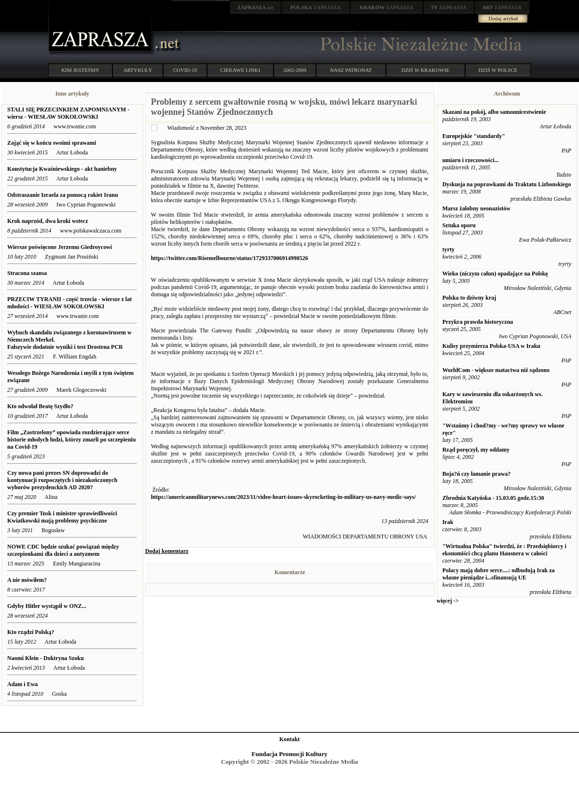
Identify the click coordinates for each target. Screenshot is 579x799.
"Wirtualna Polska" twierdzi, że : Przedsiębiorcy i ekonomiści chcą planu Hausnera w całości (504, 550)
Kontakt (289, 739)
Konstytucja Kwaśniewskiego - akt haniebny (62, 168)
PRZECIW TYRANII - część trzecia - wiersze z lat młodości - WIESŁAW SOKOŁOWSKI (69, 303)
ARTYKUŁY (138, 70)
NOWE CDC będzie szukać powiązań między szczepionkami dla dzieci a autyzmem (63, 550)
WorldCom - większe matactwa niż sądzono (496, 370)
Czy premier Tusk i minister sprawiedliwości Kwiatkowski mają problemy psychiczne (62, 517)
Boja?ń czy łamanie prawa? (476, 473)
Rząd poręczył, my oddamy (476, 449)
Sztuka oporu (459, 225)
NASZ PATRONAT (351, 70)
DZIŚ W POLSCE (497, 70)
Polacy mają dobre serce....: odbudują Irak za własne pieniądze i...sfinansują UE (498, 574)
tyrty (448, 249)
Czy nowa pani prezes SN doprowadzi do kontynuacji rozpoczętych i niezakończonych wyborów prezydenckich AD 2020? (62, 480)
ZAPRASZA (315, 7)
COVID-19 (185, 70)
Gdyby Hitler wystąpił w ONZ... (46, 606)
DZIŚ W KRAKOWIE (425, 70)
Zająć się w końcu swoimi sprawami (51, 142)
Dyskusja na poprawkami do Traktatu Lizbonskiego (506, 184)
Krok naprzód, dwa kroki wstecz (47, 221)
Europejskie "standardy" (473, 136)
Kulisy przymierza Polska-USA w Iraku (491, 346)
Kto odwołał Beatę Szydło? (40, 406)
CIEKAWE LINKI (241, 70)
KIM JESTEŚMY (80, 70)
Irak (448, 522)
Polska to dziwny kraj (469, 297)
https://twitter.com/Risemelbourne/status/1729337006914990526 (229, 258)
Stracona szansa (27, 273)
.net (255, 7)
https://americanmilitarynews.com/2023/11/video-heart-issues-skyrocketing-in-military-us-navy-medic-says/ (283, 497)
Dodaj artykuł (503, 18)
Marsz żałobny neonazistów (476, 208)
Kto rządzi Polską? (30, 632)
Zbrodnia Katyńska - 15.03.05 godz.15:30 (493, 498)
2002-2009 (294, 70)
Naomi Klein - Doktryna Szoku (45, 658)
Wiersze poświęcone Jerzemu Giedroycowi (59, 247)
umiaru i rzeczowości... (470, 160)
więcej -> (448, 600)
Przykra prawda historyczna (477, 321)
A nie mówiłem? (27, 580)
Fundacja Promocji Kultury (289, 754)
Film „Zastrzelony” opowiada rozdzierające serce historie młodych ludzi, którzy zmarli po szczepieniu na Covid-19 (71, 439)
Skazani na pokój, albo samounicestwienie (494, 112)
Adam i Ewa (22, 684)
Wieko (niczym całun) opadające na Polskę (495, 273)
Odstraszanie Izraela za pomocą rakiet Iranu (62, 195)
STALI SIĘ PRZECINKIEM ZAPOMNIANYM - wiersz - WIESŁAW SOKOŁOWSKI (68, 113)
